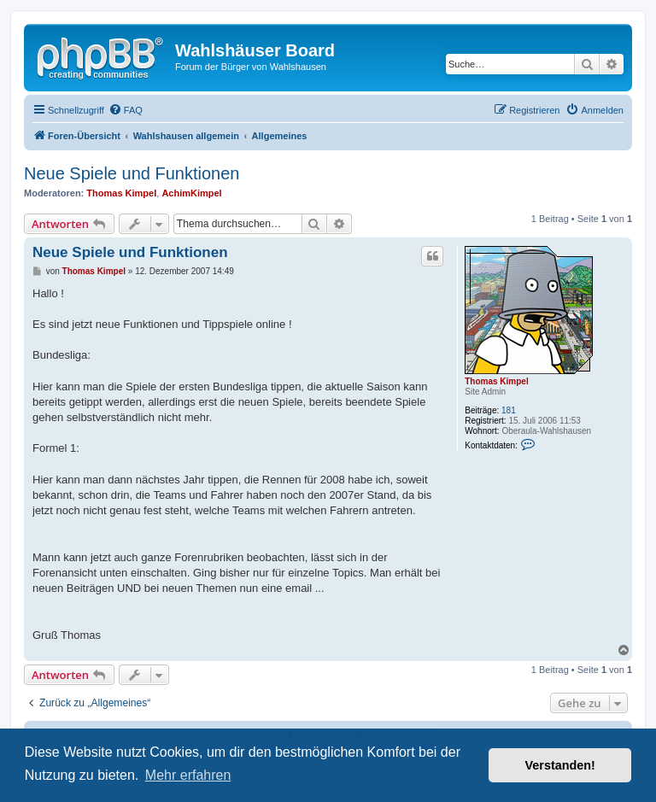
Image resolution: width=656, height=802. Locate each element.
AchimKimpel (191, 193)
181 (508, 410)
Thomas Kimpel (121, 193)
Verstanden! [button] (560, 765)
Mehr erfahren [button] (188, 775)
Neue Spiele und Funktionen (131, 173)
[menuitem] (125, 110)
